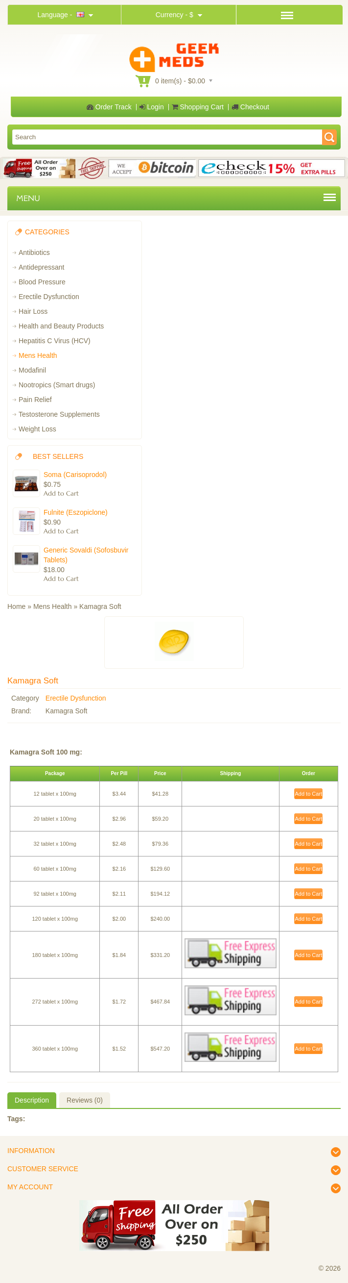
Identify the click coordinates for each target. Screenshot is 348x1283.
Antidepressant (41, 267)
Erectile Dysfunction (49, 297)
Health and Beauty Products (61, 326)
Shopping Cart (198, 107)
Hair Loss (33, 311)
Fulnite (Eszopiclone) (76, 512)
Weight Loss (37, 429)
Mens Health (38, 355)
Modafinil (32, 370)
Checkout (250, 107)
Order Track (109, 107)
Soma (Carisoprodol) (75, 474)
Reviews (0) (85, 1100)
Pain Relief (35, 399)
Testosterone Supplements (59, 414)
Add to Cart (308, 794)
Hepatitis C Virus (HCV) (55, 341)
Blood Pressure (42, 282)
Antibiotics (34, 252)
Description (32, 1100)
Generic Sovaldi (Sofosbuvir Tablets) (86, 555)
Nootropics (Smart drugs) (57, 385)
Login (151, 107)
